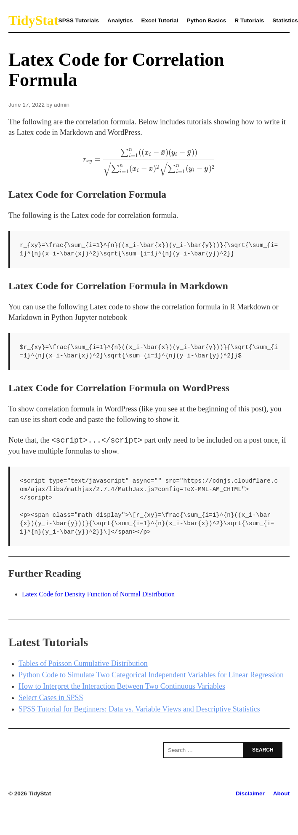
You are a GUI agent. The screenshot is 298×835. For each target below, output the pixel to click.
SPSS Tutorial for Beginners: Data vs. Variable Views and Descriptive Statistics (139, 709)
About (281, 793)
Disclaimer (250, 793)
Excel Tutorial (159, 20)
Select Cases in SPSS (51, 697)
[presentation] (149, 162)
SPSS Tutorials (79, 20)
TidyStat (33, 20)
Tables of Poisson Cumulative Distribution (83, 663)
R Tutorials (249, 20)
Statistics (285, 20)
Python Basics (206, 20)
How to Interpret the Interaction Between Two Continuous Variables (122, 686)
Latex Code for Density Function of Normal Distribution (98, 594)
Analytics (120, 20)
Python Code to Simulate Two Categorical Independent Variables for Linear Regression (151, 675)
